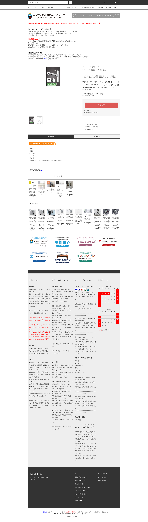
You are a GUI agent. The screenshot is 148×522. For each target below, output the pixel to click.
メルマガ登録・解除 (71, 7)
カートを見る (102, 477)
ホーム (30, 7)
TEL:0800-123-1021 (111, 7)
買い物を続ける (87, 129)
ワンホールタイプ (100, 69)
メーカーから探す (38, 7)
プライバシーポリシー (81, 490)
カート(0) (115, 2)
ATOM (80, 501)
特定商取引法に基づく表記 (91, 112)
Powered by (74, 517)
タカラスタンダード (91, 66)
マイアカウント (102, 473)
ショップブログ (79, 497)
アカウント (104, 2)
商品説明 (51, 136)
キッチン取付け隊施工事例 (86, 7)
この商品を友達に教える (89, 124)
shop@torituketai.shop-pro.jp (86, 514)
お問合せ (108, 15)
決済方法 (84, 15)
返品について (87, 110)
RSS (76, 501)
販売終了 (101, 105)
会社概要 (100, 15)
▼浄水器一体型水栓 (91, 67)
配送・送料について (81, 480)
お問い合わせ (99, 7)
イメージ (97, 136)
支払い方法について (81, 477)
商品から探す (50, 7)
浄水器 (97, 66)
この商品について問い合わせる (91, 127)
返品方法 (92, 15)
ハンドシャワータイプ (101, 70)
